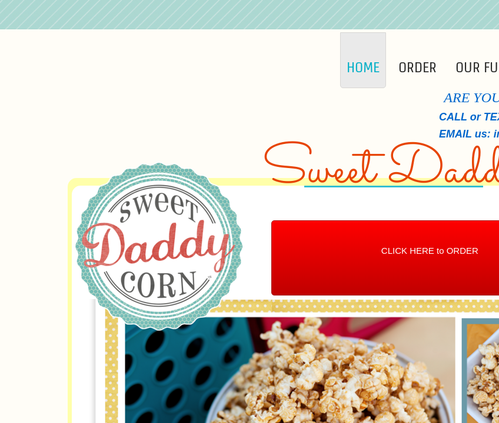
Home (363, 67)
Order (417, 67)
